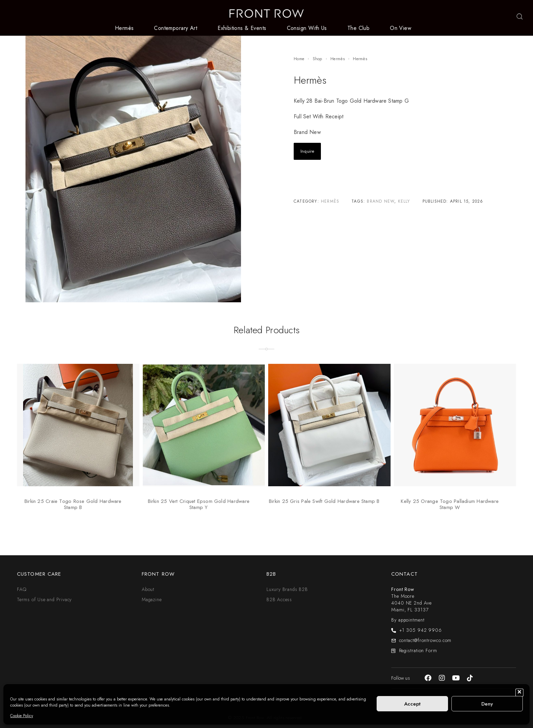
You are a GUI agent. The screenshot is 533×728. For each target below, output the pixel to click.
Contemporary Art (175, 28)
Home (299, 59)
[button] (519, 692)
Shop (317, 59)
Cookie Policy (21, 716)
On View (400, 28)
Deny (487, 704)
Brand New (380, 201)
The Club (358, 28)
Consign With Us (307, 28)
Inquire (307, 151)
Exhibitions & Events (242, 28)
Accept (412, 704)
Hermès (124, 28)
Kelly (404, 201)
